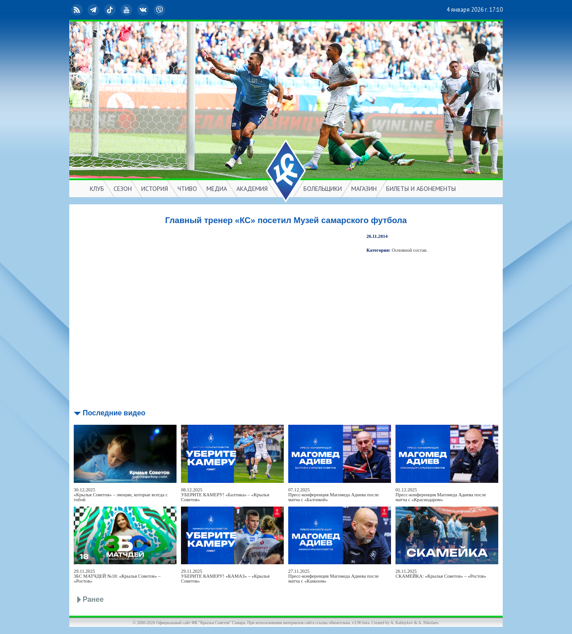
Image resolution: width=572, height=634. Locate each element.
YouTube (127, 10)
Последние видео (114, 413)
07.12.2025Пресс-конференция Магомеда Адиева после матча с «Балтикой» (333, 494)
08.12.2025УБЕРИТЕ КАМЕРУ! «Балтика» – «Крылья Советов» (225, 494)
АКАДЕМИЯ (252, 189)
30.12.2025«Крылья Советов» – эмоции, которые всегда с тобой (121, 494)
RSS (77, 10)
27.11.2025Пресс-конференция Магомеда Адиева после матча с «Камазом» (333, 576)
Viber (160, 10)
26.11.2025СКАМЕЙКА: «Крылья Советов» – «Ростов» (440, 574)
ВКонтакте (144, 10)
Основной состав (409, 250)
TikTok (111, 10)
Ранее (93, 599)
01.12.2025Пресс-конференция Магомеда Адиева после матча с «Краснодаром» (440, 494)
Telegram (94, 10)
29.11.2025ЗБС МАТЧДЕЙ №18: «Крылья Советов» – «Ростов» (117, 576)
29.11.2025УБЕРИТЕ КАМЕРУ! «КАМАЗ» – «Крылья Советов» (225, 576)
